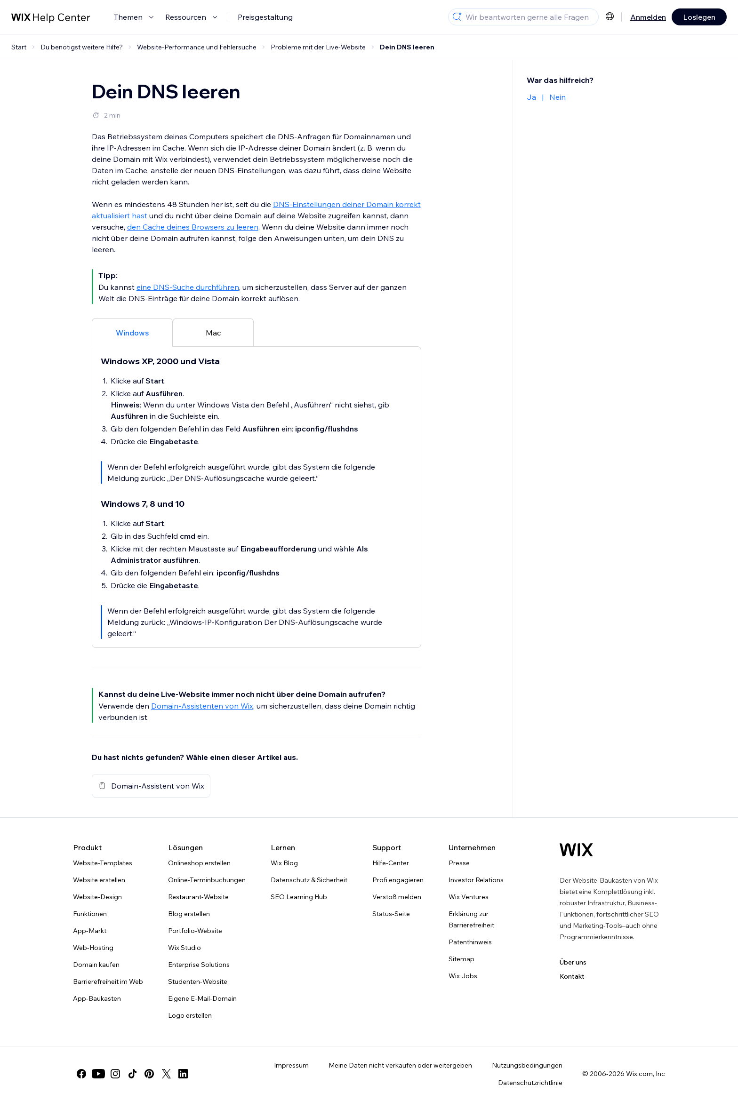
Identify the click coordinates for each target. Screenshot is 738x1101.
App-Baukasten (97, 998)
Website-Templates (102, 863)
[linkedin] (183, 1073)
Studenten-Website (197, 981)
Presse (459, 863)
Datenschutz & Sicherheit (309, 880)
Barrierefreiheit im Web (108, 981)
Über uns (573, 962)
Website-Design (97, 897)
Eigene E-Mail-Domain (202, 998)
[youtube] (98, 1073)
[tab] (132, 332)
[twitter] (166, 1073)
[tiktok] (132, 1073)
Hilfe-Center (390, 863)
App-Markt (89, 930)
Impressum (291, 1065)
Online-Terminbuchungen (207, 880)
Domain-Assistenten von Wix (202, 705)
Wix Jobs (463, 976)
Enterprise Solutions (199, 964)
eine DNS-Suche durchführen (187, 287)
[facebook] (81, 1073)
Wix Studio (184, 947)
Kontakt (572, 976)
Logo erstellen (190, 1015)
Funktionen (90, 914)
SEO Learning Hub (299, 897)
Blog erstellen (189, 914)
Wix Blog (284, 863)
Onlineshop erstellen (199, 863)
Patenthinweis (470, 942)
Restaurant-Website (198, 897)
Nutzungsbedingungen (527, 1065)
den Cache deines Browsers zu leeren (192, 226)
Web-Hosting (93, 947)
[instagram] (115, 1073)
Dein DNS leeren (407, 47)
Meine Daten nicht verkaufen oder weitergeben (400, 1065)
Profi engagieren (398, 880)
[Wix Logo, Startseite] (576, 849)
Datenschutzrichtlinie (530, 1082)
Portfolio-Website (195, 930)
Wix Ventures (469, 897)
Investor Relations (476, 880)
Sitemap (461, 959)
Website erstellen (99, 880)
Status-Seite (391, 914)
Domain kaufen (96, 964)
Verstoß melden (396, 897)
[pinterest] (149, 1073)
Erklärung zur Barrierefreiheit (471, 919)
